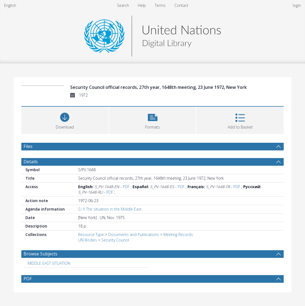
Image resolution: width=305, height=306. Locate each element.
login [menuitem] (297, 5)
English (10, 5)
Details (31, 162)
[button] (152, 120)
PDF (126, 186)
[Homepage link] (152, 34)
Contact (181, 5)
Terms (160, 5)
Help (142, 5)
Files (28, 146)
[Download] (64, 120)
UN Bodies (87, 240)
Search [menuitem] (123, 5)
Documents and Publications (133, 234)
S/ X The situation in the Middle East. (110, 209)
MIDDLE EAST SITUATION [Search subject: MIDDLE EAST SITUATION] (49, 263)
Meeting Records (178, 234)
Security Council (115, 240)
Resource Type (91, 234)
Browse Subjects (40, 254)
